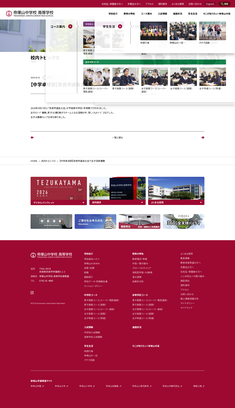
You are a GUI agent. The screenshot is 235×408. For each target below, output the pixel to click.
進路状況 (177, 13)
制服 (86, 272)
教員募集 (185, 258)
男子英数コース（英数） (95, 304)
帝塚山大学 (60, 386)
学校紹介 (88, 253)
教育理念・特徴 (139, 258)
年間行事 (88, 351)
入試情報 (88, 327)
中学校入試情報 (92, 332)
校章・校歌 (89, 267)
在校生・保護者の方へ (112, 3)
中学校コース (90, 294)
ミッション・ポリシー (93, 285)
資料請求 (162, 3)
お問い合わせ (195, 3)
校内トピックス (48, 160)
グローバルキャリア (141, 267)
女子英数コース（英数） (95, 313)
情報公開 (197, 386)
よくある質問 (178, 3)
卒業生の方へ (134, 3)
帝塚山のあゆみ (92, 263)
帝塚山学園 (36, 386)
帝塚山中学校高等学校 (51, 255)
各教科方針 (138, 281)
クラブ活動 (89, 360)
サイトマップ (186, 307)
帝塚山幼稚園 (112, 386)
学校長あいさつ (91, 258)
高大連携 (136, 276)
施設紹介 (88, 276)
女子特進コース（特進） (95, 318)
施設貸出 (185, 280)
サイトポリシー (187, 303)
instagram (51, 293)
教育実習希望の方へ (190, 262)
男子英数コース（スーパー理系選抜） (102, 300)
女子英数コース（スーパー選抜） (99, 309)
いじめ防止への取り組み (192, 276)
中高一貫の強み (140, 263)
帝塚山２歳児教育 (140, 386)
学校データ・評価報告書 (96, 281)
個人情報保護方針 (189, 298)
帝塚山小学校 (85, 386)
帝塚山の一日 (91, 355)
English (210, 3)
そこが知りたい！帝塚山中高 (217, 13)
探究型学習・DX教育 (142, 272)
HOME (34, 160)
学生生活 (88, 345)
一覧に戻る (117, 137)
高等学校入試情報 (93, 336)
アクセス (150, 3)
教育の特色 (138, 253)
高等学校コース (140, 294)
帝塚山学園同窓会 (170, 386)
